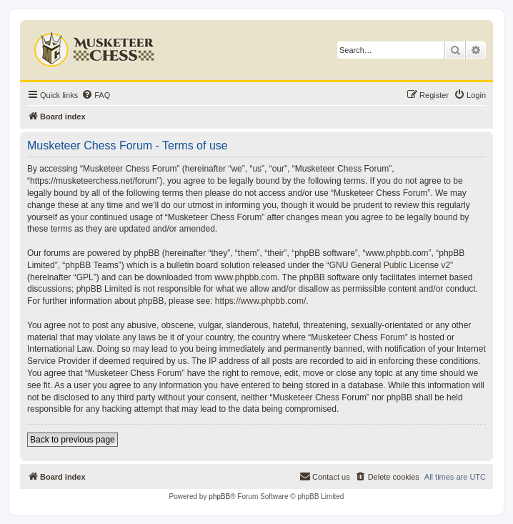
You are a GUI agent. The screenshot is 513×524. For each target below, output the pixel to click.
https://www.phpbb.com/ (260, 301)
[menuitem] (95, 95)
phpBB (219, 496)
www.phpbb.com (245, 277)
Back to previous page (72, 440)
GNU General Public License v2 (389, 265)
